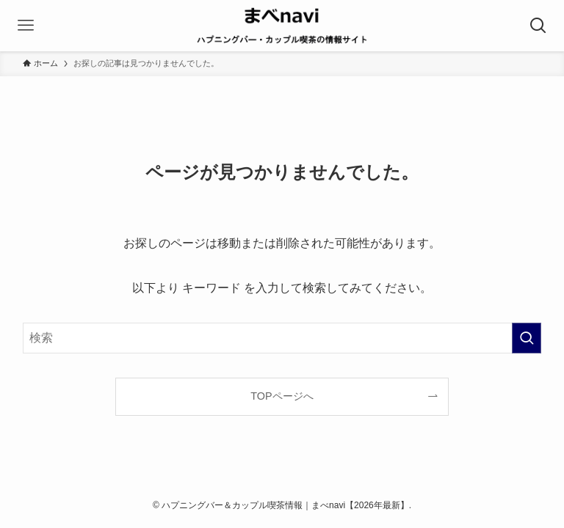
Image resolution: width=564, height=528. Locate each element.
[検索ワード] (282, 338)
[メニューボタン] (25, 25)
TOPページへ (281, 396)
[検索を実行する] (526, 338)
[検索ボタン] (538, 25)
